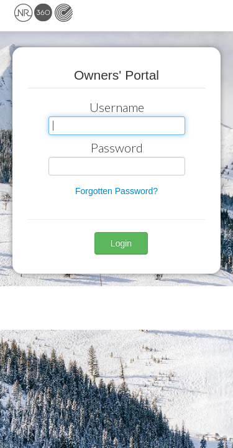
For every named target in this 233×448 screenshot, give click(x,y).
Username (116, 107)
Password (117, 147)
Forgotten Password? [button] (116, 191)
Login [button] (121, 243)
